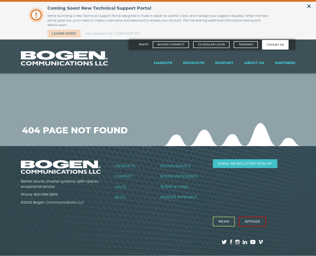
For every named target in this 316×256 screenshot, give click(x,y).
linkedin (245, 242)
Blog (120, 197)
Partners (285, 63)
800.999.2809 (46, 194)
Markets (163, 63)
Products (193, 63)
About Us (254, 63)
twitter (224, 242)
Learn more (64, 33)
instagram (237, 242)
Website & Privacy (178, 197)
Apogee (252, 221)
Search (144, 44)
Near (224, 221)
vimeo (261, 242)
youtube (252, 242)
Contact (123, 176)
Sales (121, 187)
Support (224, 63)
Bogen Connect (171, 44)
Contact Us (275, 44)
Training (246, 44)
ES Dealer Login (211, 44)
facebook (231, 242)
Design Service (175, 166)
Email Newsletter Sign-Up (245, 163)
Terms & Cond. (174, 187)
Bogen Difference (179, 176)
